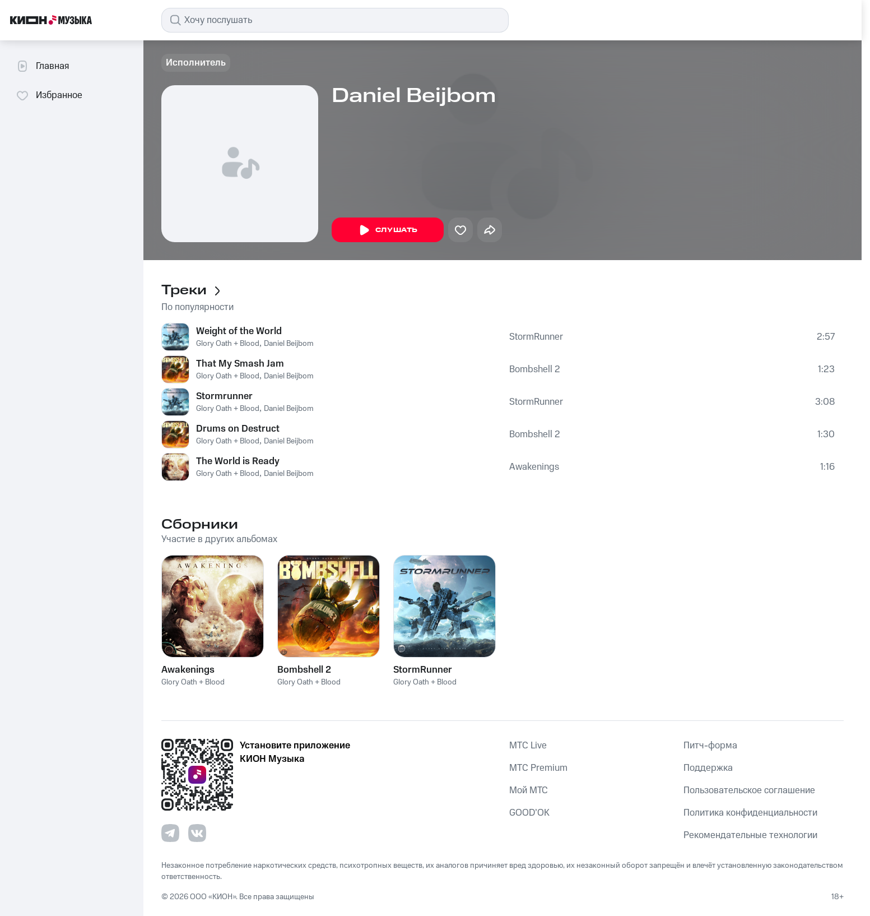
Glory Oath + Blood (227, 343)
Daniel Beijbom (289, 343)
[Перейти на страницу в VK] (197, 833)
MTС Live (528, 745)
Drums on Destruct (238, 429)
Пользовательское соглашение (749, 790)
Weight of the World (239, 331)
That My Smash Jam (240, 364)
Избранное (49, 95)
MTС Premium (538, 768)
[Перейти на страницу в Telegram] (170, 833)
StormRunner (536, 337)
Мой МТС (528, 790)
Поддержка (708, 768)
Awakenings (534, 467)
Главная (42, 66)
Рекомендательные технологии (750, 835)
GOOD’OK (529, 813)
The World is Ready (238, 461)
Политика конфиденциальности (750, 813)
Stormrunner (224, 396)
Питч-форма (710, 745)
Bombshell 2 (534, 369)
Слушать (387, 230)
